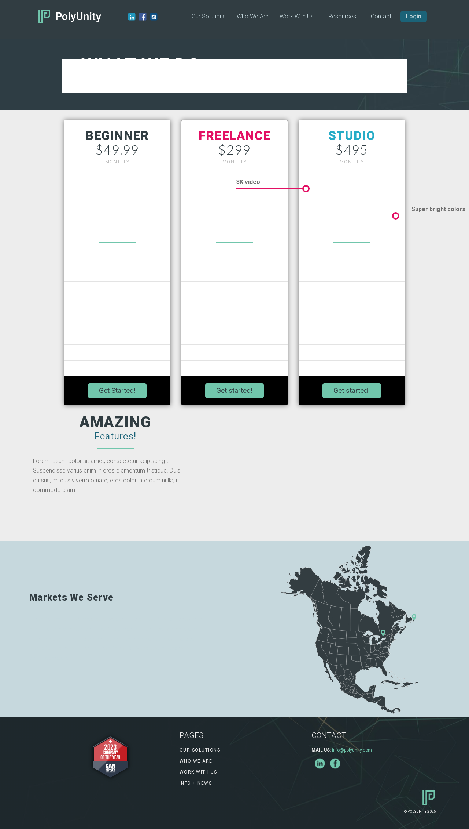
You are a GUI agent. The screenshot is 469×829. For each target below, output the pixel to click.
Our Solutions (209, 16)
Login (413, 16)
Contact (381, 16)
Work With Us (297, 16)
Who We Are (253, 16)
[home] (69, 16)
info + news (196, 783)
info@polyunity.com (352, 750)
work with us (198, 772)
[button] (342, 17)
